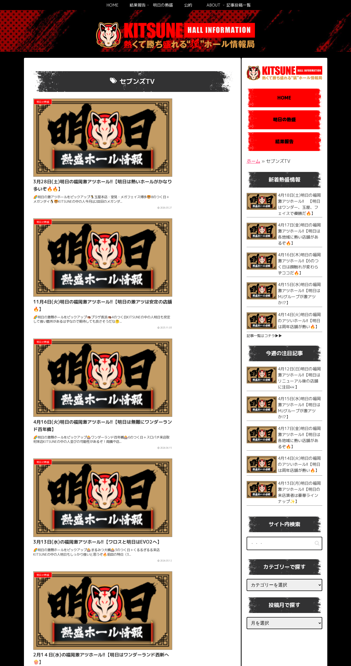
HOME (284, 98)
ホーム (253, 161)
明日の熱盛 (284, 119)
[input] (284, 543)
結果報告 (284, 141)
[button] (317, 543)
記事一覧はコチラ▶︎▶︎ (264, 335)
